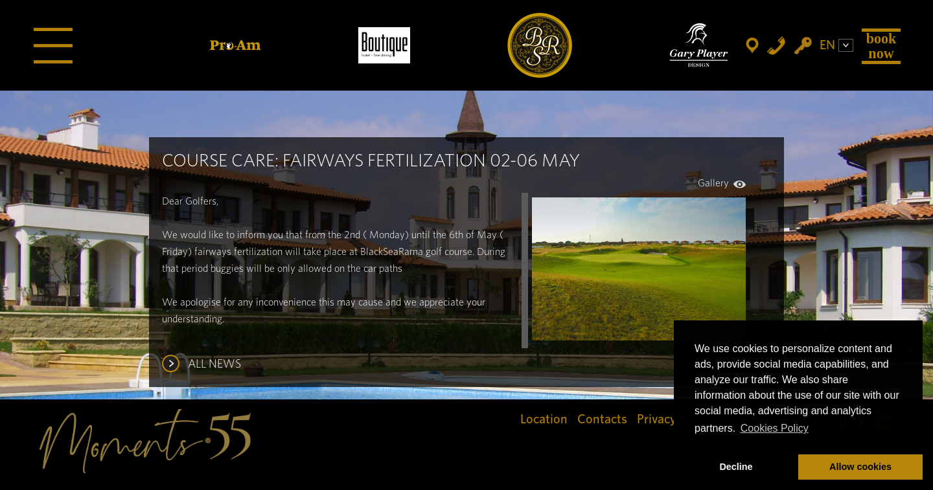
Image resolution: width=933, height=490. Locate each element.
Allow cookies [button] (860, 467)
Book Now (881, 45)
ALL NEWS (214, 364)
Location (544, 419)
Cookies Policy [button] (775, 428)
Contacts (602, 419)
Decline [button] (735, 467)
